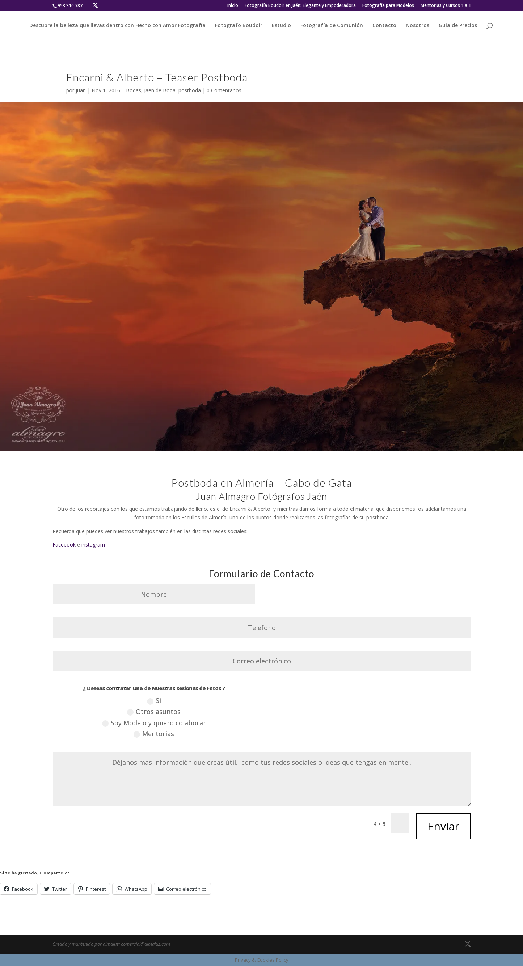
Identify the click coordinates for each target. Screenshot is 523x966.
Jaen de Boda (160, 90)
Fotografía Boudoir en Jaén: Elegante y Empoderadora (300, 5)
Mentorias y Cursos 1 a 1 (446, 5)
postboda (189, 90)
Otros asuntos (154, 711)
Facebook (64, 544)
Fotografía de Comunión (331, 26)
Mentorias (154, 733)
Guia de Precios (458, 26)
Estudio (281, 26)
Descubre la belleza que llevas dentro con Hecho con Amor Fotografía (117, 26)
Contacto (384, 26)
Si (154, 700)
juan (81, 90)
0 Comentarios (224, 90)
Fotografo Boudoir (238, 26)
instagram (93, 544)
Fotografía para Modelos (388, 5)
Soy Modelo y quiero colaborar (154, 722)
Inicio (232, 5)
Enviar (443, 826)
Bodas (133, 90)
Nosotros (417, 26)
